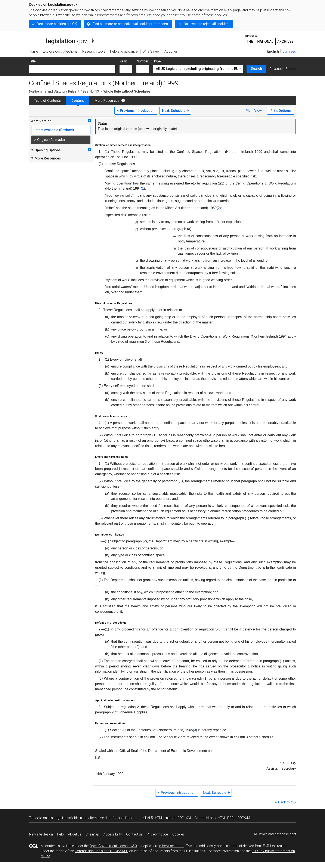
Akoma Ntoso (205, 818)
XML (189, 818)
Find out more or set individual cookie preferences (130, 24)
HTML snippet (165, 818)
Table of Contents (47, 101)
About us (74, 834)
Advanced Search (282, 69)
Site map (92, 834)
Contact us (134, 834)
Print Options (280, 111)
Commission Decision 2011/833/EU (101, 851)
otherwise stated (171, 846)
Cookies (178, 834)
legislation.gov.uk (62, 39)
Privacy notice (157, 834)
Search (256, 68)
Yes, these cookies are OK (57, 24)
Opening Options (46, 150)
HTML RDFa (226, 818)
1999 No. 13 (90, 91)
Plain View (254, 111)
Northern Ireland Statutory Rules (53, 91)
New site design (41, 834)
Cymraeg (289, 51)
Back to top (287, 802)
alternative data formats (106, 818)
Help (60, 834)
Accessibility (112, 834)
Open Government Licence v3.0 (113, 846)
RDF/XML (245, 818)
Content (77, 101)
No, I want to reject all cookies (206, 24)
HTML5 (147, 818)
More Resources (107, 101)
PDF (180, 818)
